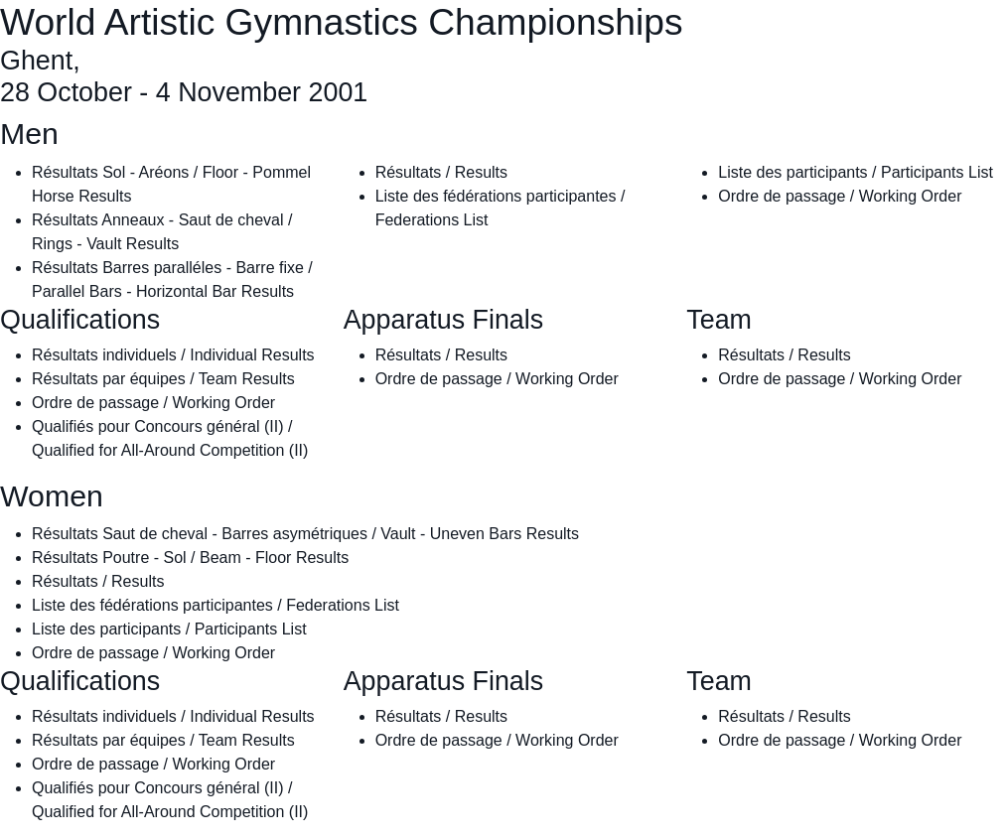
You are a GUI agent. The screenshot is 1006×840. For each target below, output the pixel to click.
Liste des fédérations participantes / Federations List (215, 605)
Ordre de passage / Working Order (839, 196)
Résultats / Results (441, 172)
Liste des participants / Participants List (855, 172)
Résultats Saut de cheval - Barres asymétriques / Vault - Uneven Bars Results (305, 533)
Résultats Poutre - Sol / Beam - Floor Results (190, 557)
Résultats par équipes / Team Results (163, 378)
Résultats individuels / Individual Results (173, 355)
